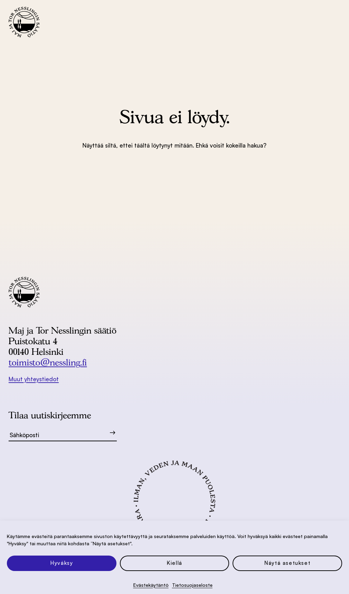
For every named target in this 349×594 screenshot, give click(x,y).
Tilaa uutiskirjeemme (50, 415)
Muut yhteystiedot (34, 379)
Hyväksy (61, 563)
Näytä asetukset (287, 563)
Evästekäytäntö (151, 585)
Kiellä (174, 563)
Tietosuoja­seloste (192, 585)
